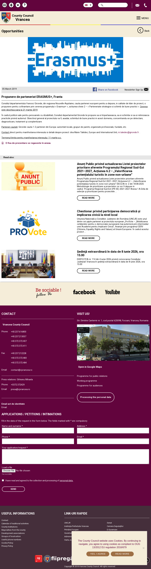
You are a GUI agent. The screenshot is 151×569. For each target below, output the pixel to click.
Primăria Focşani (71, 530)
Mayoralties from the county (13, 530)
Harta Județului (70, 540)
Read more (88, 198)
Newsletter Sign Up (134, 89)
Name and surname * (12, 426)
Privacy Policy (7, 546)
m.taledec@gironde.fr (128, 132)
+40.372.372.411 (19, 346)
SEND (13, 489)
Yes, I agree (98, 554)
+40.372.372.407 (19, 341)
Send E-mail (138, 5)
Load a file (7, 467)
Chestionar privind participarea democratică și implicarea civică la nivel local (108, 213)
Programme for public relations (92, 376)
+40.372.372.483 (19, 358)
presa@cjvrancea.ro (20, 389)
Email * (80, 436)
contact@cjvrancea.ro (21, 370)
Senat (109, 523)
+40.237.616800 (18, 332)
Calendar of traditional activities (15, 523)
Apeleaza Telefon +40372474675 (146, 5)
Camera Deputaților (115, 526)
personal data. (66, 480)
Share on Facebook (108, 89)
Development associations (13, 533)
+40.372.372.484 (19, 362)
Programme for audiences (90, 385)
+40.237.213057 (18, 336)
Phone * (6, 436)
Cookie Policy (7, 543)
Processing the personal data (95, 397)
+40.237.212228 (18, 353)
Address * (82, 426)
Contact (4, 520)
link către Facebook (84, 292)
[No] (143, 548)
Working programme (87, 381)
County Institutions (9, 527)
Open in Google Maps (90, 366)
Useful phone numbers (11, 539)
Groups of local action (11, 536)
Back (143, 31)
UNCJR (67, 523)
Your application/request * (15, 447)
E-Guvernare (112, 530)
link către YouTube (112, 292)
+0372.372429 (18, 384)
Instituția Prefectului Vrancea (76, 526)
